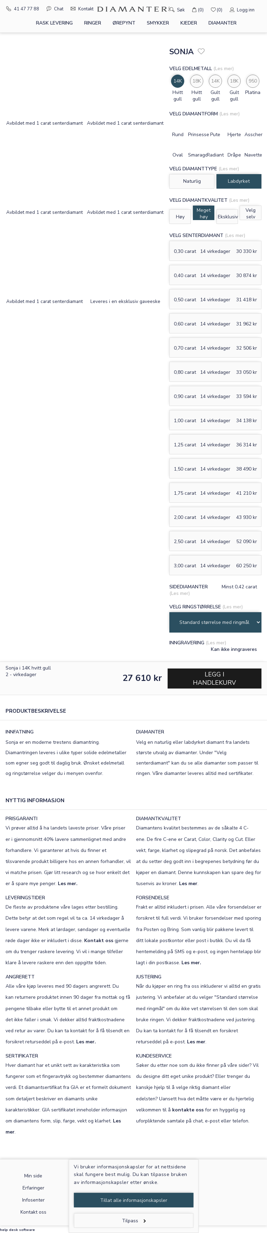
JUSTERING (148, 977)
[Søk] (162, 9)
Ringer (92, 23)
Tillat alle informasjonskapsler (133, 1200)
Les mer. (68, 883)
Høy (180, 217)
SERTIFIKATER (22, 1056)
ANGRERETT (20, 977)
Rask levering (54, 23)
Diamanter (222, 23)
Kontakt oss (98, 940)
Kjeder (188, 23)
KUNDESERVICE (154, 1056)
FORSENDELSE (152, 897)
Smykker (158, 23)
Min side (33, 1176)
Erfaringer (33, 1188)
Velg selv (251, 213)
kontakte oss (188, 1110)
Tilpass (134, 1220)
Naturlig (192, 181)
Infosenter (33, 1200)
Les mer (188, 883)
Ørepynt (124, 23)
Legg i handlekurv (214, 678)
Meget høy (204, 213)
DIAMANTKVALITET (158, 818)
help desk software (17, 1229)
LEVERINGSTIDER (25, 897)
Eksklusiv (228, 217)
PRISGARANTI (21, 818)
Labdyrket (239, 181)
